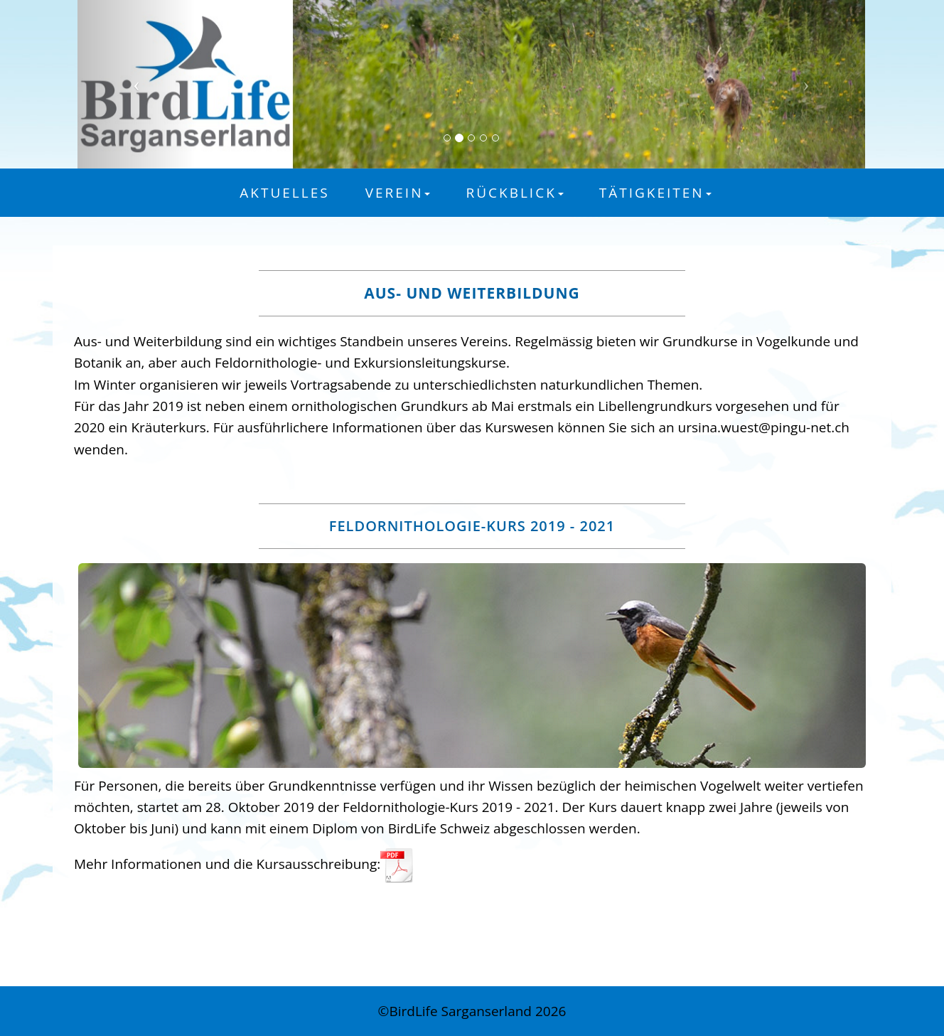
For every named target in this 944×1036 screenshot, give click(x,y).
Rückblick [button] (514, 192)
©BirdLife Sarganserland (456, 1011)
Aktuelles (284, 192)
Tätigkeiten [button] (655, 192)
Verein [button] (398, 192)
